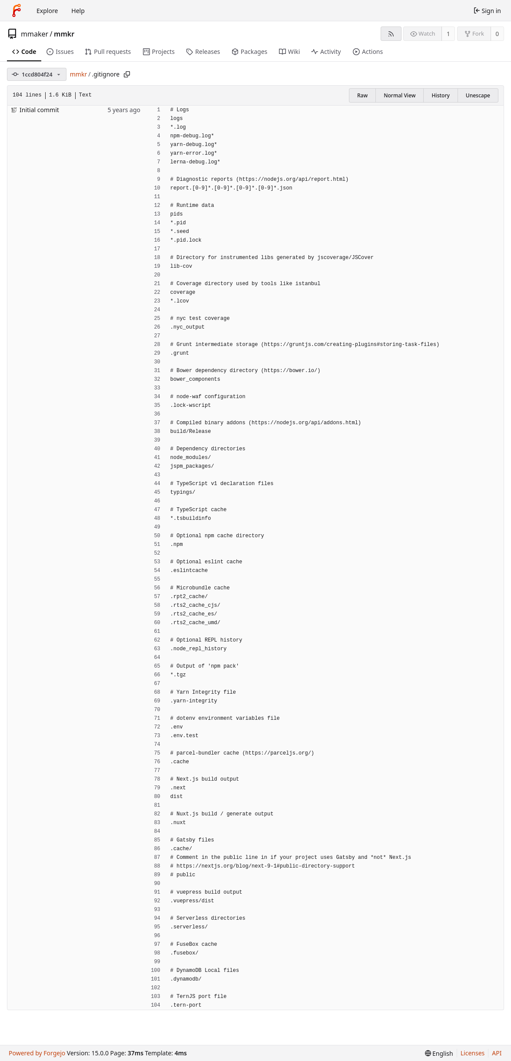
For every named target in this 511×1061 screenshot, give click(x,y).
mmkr (64, 34)
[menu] (439, 1053)
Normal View (399, 95)
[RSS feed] (391, 34)
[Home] (16, 10)
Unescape (478, 95)
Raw (362, 95)
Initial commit (39, 110)
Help (78, 11)
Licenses (473, 1053)
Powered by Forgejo (37, 1053)
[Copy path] (127, 74)
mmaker (34, 34)
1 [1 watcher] (448, 34)
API (496, 1053)
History (440, 95)
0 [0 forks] (497, 34)
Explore (47, 11)
